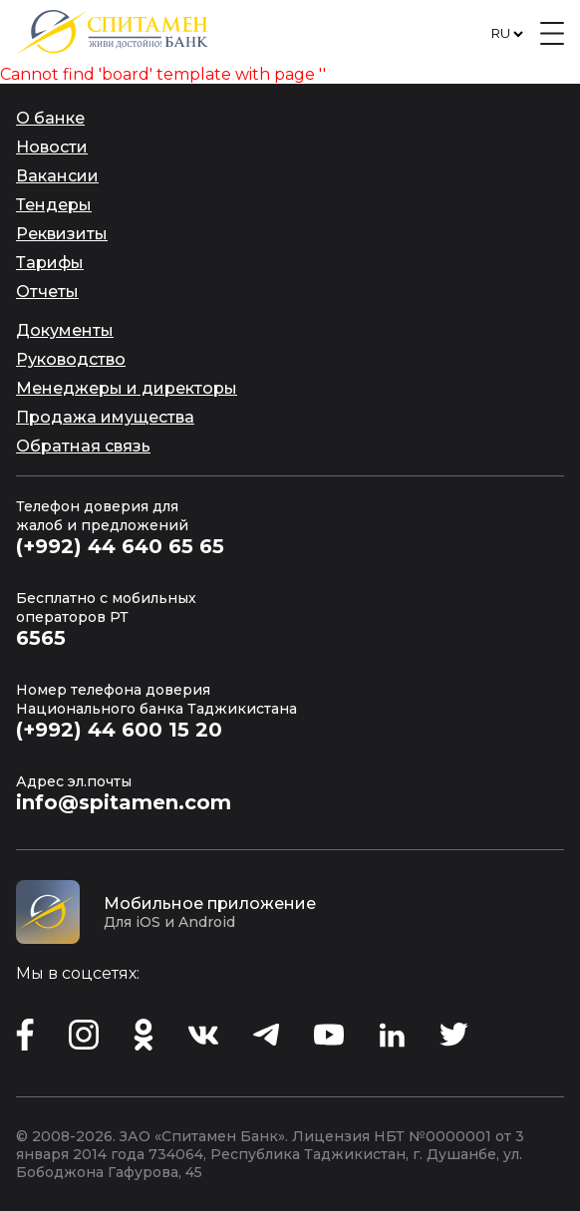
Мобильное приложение (210, 903)
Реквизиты (62, 233)
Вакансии (57, 175)
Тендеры (54, 204)
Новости (52, 147)
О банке (50, 118)
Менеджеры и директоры (126, 388)
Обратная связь (83, 446)
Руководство (71, 359)
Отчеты (47, 291)
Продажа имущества (105, 417)
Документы (65, 330)
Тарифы (50, 262)
